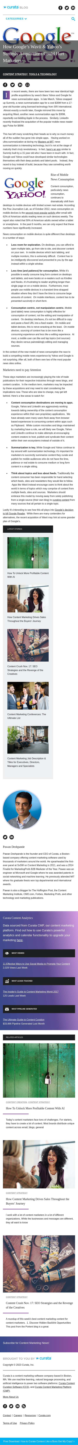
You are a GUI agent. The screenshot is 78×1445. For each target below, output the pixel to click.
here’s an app (53, 149)
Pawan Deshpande (14, 846)
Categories (16, 18)
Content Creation (16, 1102)
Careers (18, 1415)
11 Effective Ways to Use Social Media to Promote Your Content (36, 964)
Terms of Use (10, 1423)
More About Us (11, 1397)
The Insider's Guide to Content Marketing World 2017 (31, 991)
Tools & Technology (43, 74)
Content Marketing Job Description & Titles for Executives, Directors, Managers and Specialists (26, 762)
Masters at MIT (45, 142)
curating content (61, 500)
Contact (7, 1415)
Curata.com (44, 1415)
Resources (30, 1415)
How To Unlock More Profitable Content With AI (35, 1108)
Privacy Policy (27, 1423)
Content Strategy (15, 74)
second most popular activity (41, 213)
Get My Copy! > (66, 1441)
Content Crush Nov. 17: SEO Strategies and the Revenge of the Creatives (25, 670)
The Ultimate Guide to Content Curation (23, 1019)
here (20, 940)
